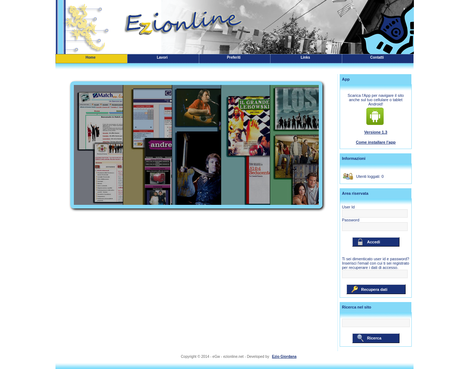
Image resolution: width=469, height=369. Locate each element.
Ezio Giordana (284, 357)
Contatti (377, 57)
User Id (348, 207)
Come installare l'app (376, 142)
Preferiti (234, 57)
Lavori (162, 57)
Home (91, 57)
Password (350, 220)
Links (305, 57)
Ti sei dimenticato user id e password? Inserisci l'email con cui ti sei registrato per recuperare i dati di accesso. (375, 263)
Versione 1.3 (375, 132)
